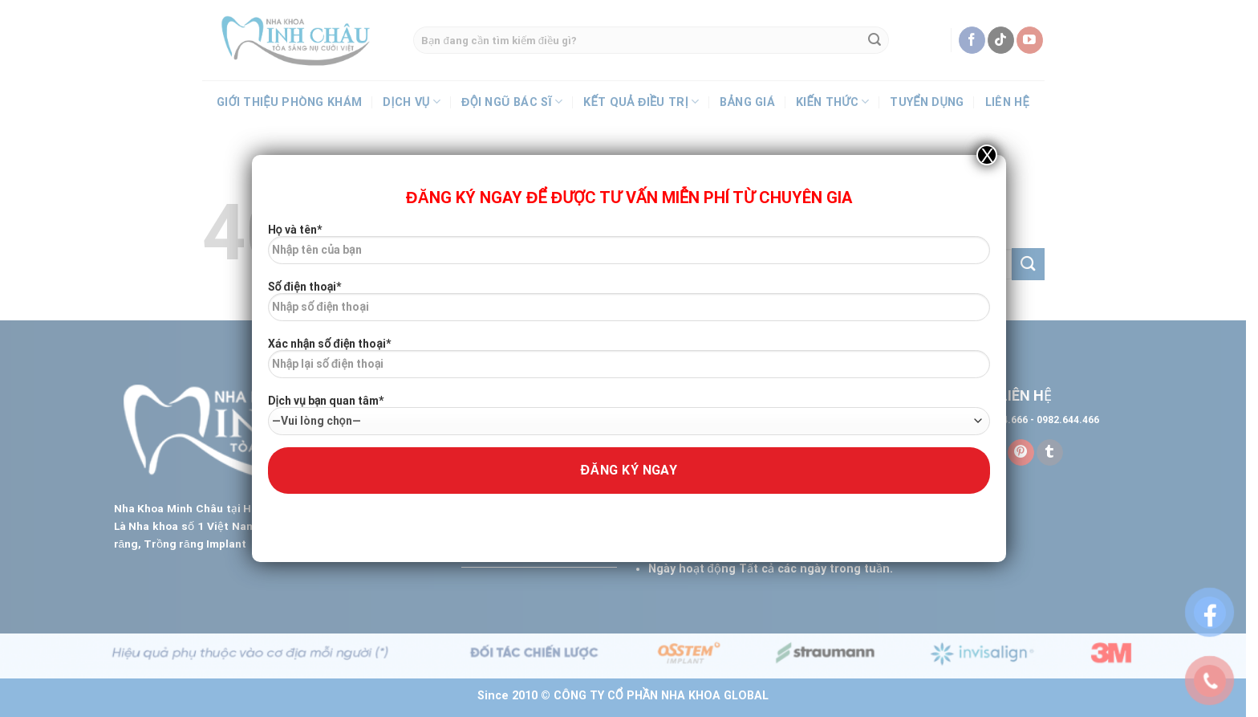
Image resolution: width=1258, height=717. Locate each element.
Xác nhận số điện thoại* (629, 363)
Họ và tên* (629, 249)
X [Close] (986, 155)
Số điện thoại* (629, 306)
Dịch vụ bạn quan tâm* (629, 414)
